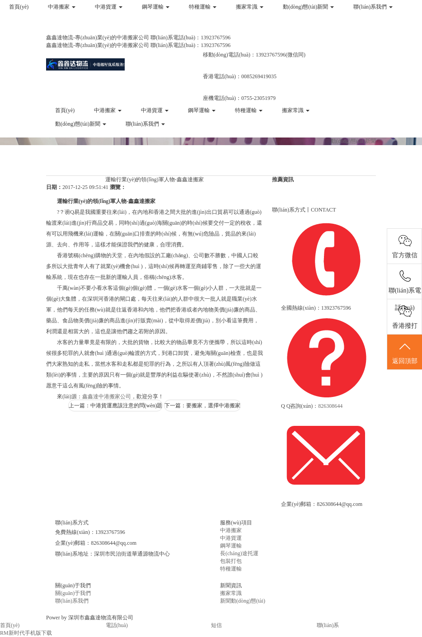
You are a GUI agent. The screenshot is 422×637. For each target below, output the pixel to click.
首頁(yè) (18, 7)
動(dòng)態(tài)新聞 (308, 7)
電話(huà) (117, 625)
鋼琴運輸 (155, 7)
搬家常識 (249, 7)
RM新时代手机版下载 (26, 633)
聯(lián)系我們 (373, 7)
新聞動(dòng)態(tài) (242, 601)
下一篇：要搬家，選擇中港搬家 (202, 405)
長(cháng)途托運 (239, 553)
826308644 (330, 406)
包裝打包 (231, 561)
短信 (216, 625)
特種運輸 (202, 7)
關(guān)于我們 (73, 593)
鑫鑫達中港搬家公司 (106, 396)
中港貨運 (108, 7)
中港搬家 (61, 7)
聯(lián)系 (328, 625)
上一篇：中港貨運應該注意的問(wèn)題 (116, 405)
